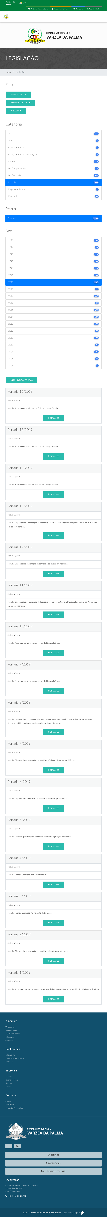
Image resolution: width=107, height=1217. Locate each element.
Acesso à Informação (60, 9)
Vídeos (8, 1087)
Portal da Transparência (38, 9)
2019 (16, 111)
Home (8, 72)
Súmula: (11, 408)
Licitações (9, 1062)
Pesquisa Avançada (22, 380)
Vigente (19, 95)
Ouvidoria (78, 9)
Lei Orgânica (10, 1055)
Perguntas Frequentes (14, 1108)
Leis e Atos (9, 1037)
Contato (8, 1101)
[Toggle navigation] (98, 17)
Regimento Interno (12, 1034)
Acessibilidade (93, 9)
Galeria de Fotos (11, 1080)
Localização (9, 1105)
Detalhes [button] (53, 418)
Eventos (8, 1077)
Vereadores (9, 1027)
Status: (10, 400)
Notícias (8, 1083)
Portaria (21, 103)
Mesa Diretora (11, 1030)
